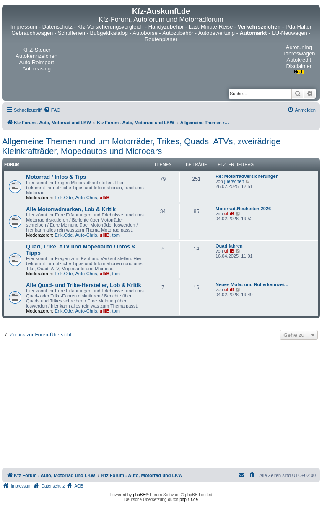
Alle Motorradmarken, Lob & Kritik (71, 209)
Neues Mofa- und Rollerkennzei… (252, 284)
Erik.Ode (64, 197)
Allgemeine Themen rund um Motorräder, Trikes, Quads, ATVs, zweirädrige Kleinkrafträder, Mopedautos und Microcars (141, 146)
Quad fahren (229, 245)
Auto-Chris (86, 197)
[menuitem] (52, 110)
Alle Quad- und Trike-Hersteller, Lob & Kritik (83, 285)
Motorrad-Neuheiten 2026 (243, 208)
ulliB (105, 197)
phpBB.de (188, 499)
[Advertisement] (161, 405)
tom (115, 234)
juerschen (234, 181)
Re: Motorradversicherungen (247, 176)
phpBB (139, 495)
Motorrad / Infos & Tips (56, 177)
